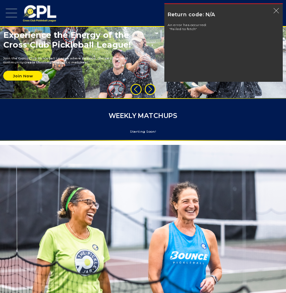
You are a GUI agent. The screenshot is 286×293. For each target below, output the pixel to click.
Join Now (23, 76)
